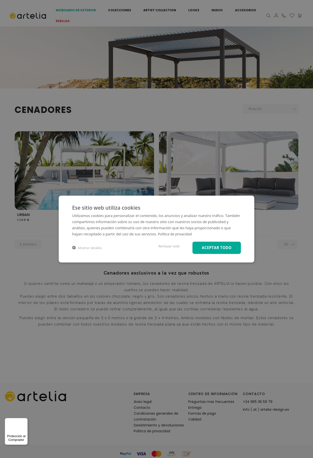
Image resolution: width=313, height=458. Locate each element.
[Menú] (25, 421)
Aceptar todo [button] (216, 247)
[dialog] (156, 229)
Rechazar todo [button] (166, 246)
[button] (87, 248)
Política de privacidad (176, 233)
